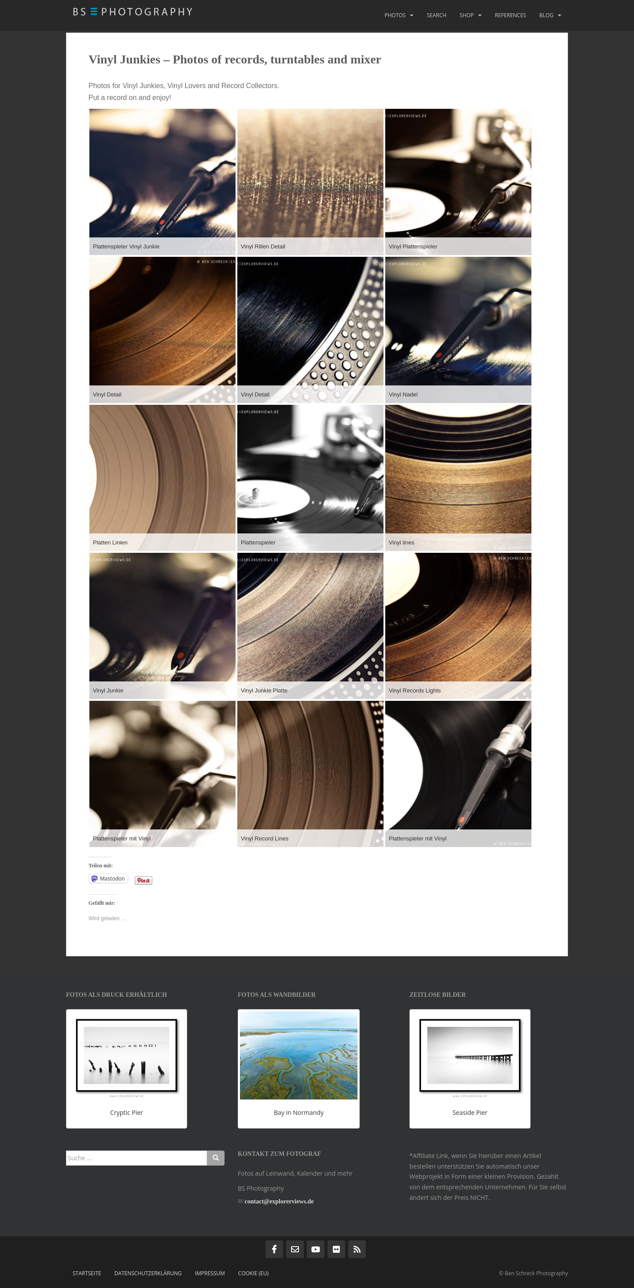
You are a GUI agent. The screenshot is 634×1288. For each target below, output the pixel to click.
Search (436, 15)
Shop (467, 15)
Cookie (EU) (253, 1273)
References (510, 15)
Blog (546, 15)
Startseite (87, 1273)
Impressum (210, 1273)
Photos (394, 15)
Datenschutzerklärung (148, 1273)
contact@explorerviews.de (279, 1201)
